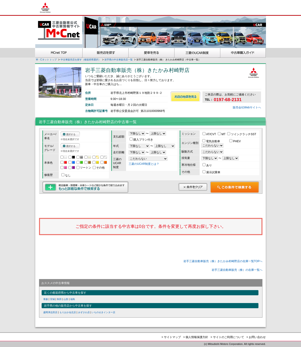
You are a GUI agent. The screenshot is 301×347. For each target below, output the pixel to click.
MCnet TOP (59, 53)
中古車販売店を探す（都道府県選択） (81, 59)
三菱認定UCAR (197, 53)
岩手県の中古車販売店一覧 (118, 59)
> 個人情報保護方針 (195, 337)
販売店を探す (106, 53)
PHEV (235, 141)
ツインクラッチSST (241, 134)
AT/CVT (209, 134)
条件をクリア (192, 187)
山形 (65, 299)
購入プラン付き (141, 139)
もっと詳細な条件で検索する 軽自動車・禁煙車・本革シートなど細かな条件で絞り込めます (85, 187)
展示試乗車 (211, 172)
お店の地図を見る (185, 96)
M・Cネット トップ (46, 59)
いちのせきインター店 (103, 312)
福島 (72, 299)
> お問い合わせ (256, 337)
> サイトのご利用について (227, 337)
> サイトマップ (171, 337)
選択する (70, 134)
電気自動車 (211, 141)
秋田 (59, 299)
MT (222, 134)
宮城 (52, 299)
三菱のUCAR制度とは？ (144, 164)
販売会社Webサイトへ (247, 107)
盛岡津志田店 (50, 312)
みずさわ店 (84, 312)
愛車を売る (151, 53)
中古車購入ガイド (243, 53)
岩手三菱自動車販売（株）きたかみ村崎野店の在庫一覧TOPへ (222, 261)
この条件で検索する (234, 187)
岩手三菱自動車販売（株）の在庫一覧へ (237, 270)
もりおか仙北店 (67, 312)
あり (207, 165)
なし (66, 175)
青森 (45, 299)
